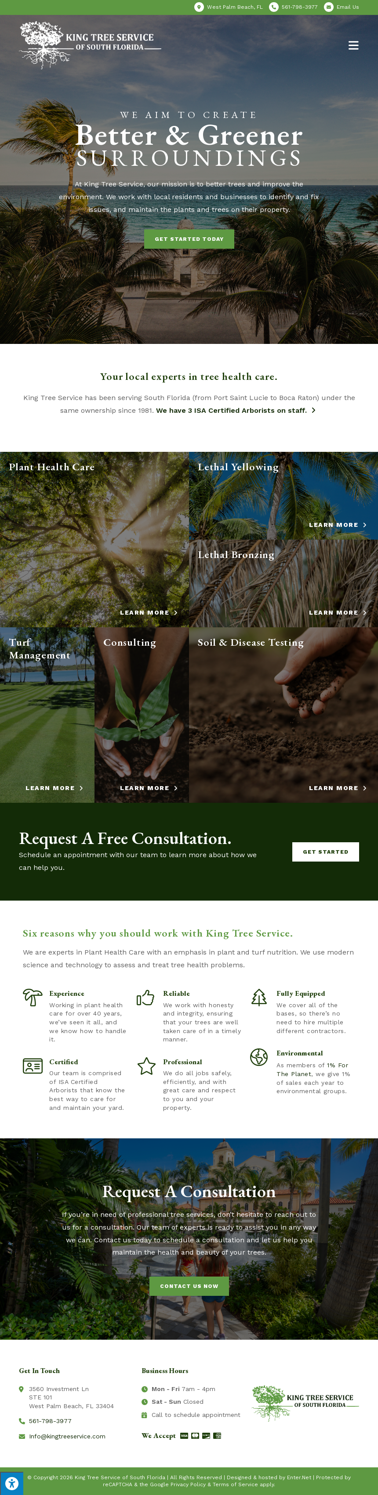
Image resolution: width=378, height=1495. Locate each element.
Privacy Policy (188, 1484)
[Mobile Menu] (354, 45)
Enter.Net (299, 1477)
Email (348, 7)
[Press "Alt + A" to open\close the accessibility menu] (11, 1483)
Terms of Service (235, 1484)
